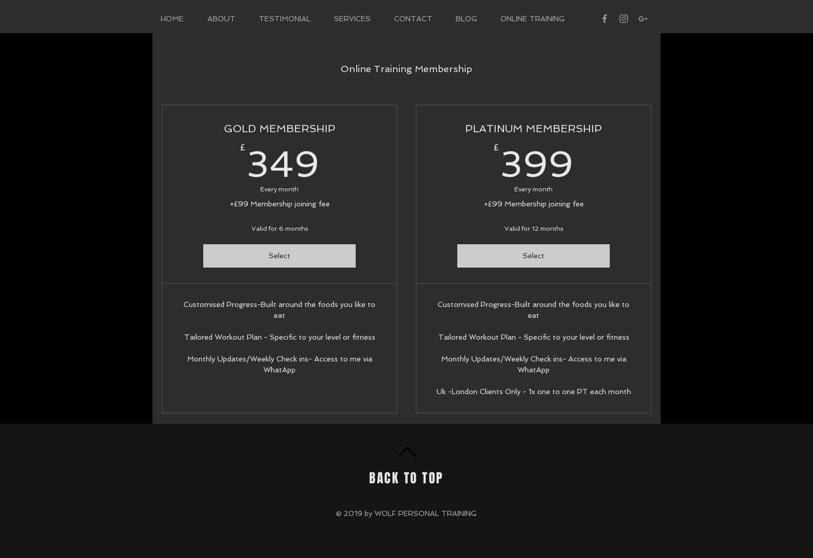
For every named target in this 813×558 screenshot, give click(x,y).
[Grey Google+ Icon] (643, 18)
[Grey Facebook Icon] (604, 18)
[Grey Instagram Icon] (623, 18)
